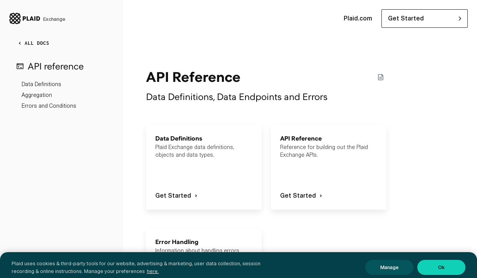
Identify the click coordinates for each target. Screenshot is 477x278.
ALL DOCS (32, 43)
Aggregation (37, 95)
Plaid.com (358, 18)
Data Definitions (41, 84)
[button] (424, 18)
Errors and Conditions (49, 106)
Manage (389, 270)
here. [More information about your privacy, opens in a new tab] (153, 274)
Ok (441, 270)
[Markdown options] (380, 77)
